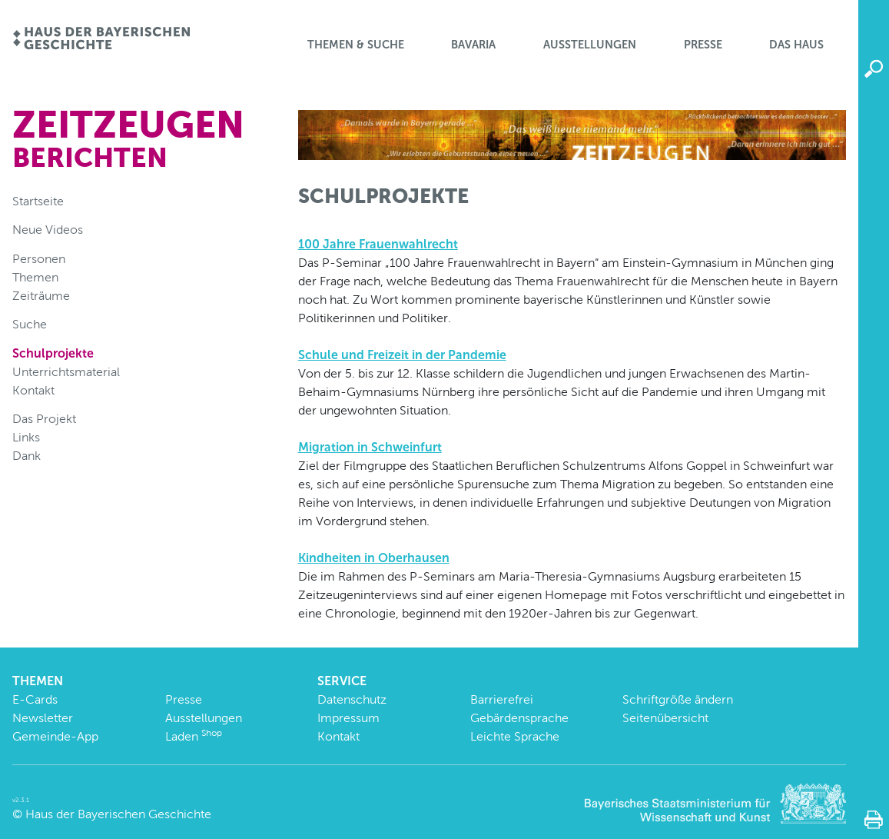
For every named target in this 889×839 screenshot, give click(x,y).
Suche (29, 324)
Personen (38, 258)
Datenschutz (351, 699)
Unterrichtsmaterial (66, 371)
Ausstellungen (589, 45)
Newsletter (42, 717)
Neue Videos (47, 229)
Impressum (348, 717)
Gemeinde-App (55, 736)
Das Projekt (44, 418)
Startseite (38, 201)
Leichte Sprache (514, 736)
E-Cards (35, 699)
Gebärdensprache (519, 717)
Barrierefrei (501, 699)
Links (26, 437)
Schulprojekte (53, 353)
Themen (35, 277)
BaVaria (473, 45)
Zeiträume (41, 295)
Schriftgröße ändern (677, 699)
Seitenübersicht (665, 717)
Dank (26, 455)
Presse (703, 45)
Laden (193, 736)
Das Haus (796, 45)
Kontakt (33, 390)
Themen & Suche (355, 45)
